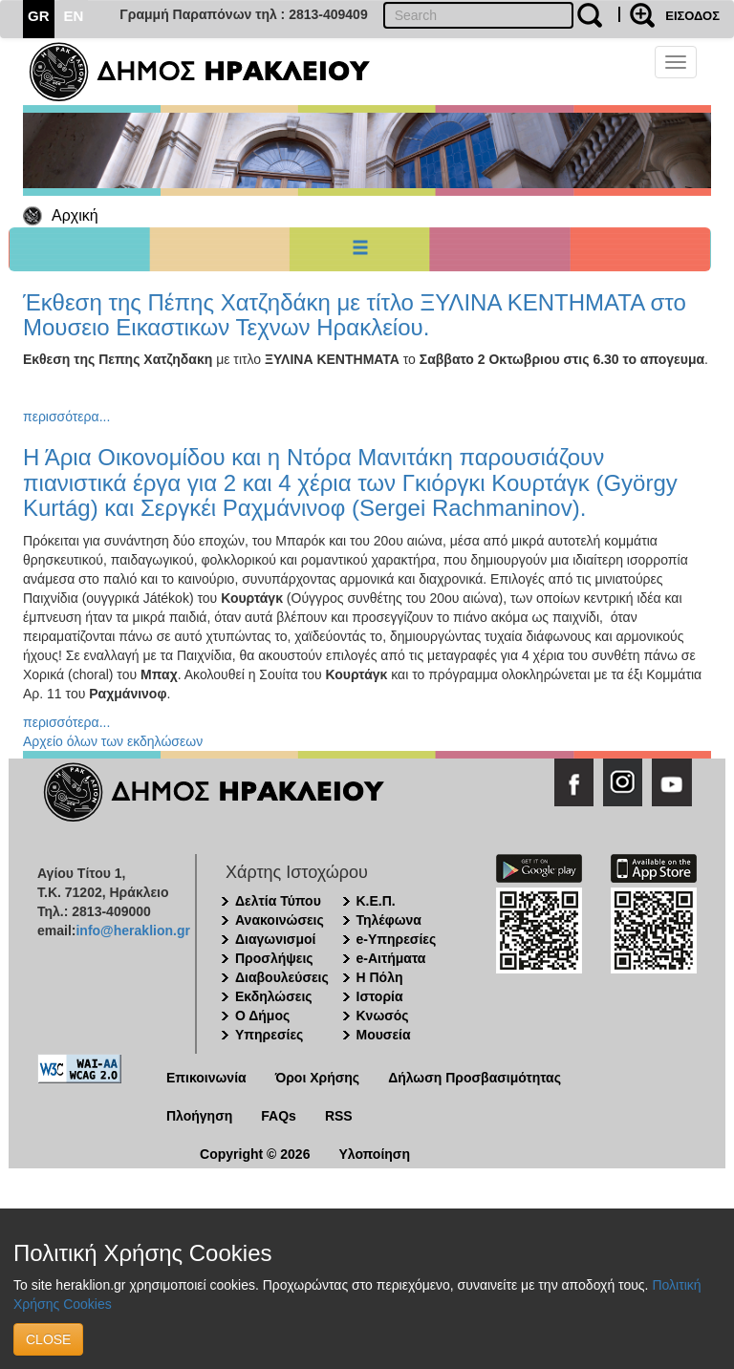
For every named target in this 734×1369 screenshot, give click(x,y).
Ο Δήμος (262, 1015)
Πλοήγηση (199, 1115)
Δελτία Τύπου (278, 901)
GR (39, 16)
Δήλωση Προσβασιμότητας (474, 1077)
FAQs (278, 1115)
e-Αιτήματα (391, 958)
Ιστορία (379, 996)
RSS (339, 1115)
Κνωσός (382, 1015)
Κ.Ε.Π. (376, 901)
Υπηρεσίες (269, 1034)
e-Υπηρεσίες (396, 939)
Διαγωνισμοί (275, 939)
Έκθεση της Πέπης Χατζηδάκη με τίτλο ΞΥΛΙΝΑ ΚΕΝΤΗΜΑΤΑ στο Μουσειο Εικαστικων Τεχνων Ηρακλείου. (354, 314)
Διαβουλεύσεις (282, 977)
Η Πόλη (379, 977)
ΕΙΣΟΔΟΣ (692, 16)
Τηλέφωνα (388, 920)
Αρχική (75, 215)
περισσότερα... (66, 416)
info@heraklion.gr (132, 930)
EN (74, 16)
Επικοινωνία (206, 1077)
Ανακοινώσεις (279, 920)
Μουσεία (383, 1034)
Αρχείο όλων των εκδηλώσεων (113, 741)
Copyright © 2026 (255, 1154)
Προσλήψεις (274, 958)
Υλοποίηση (374, 1154)
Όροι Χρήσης (317, 1077)
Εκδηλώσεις (274, 996)
